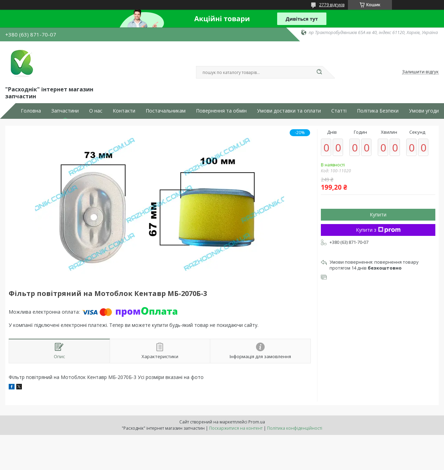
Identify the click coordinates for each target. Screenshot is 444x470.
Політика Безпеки (378, 110)
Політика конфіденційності (294, 428)
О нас (95, 110)
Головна (31, 110)
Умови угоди (424, 110)
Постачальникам (166, 110)
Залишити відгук (420, 71)
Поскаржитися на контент (236, 428)
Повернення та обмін (221, 110)
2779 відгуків (331, 5)
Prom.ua (256, 422)
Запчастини (65, 110)
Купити (378, 214)
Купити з (378, 229)
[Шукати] (319, 72)
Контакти (124, 110)
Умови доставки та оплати (289, 110)
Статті (339, 110)
